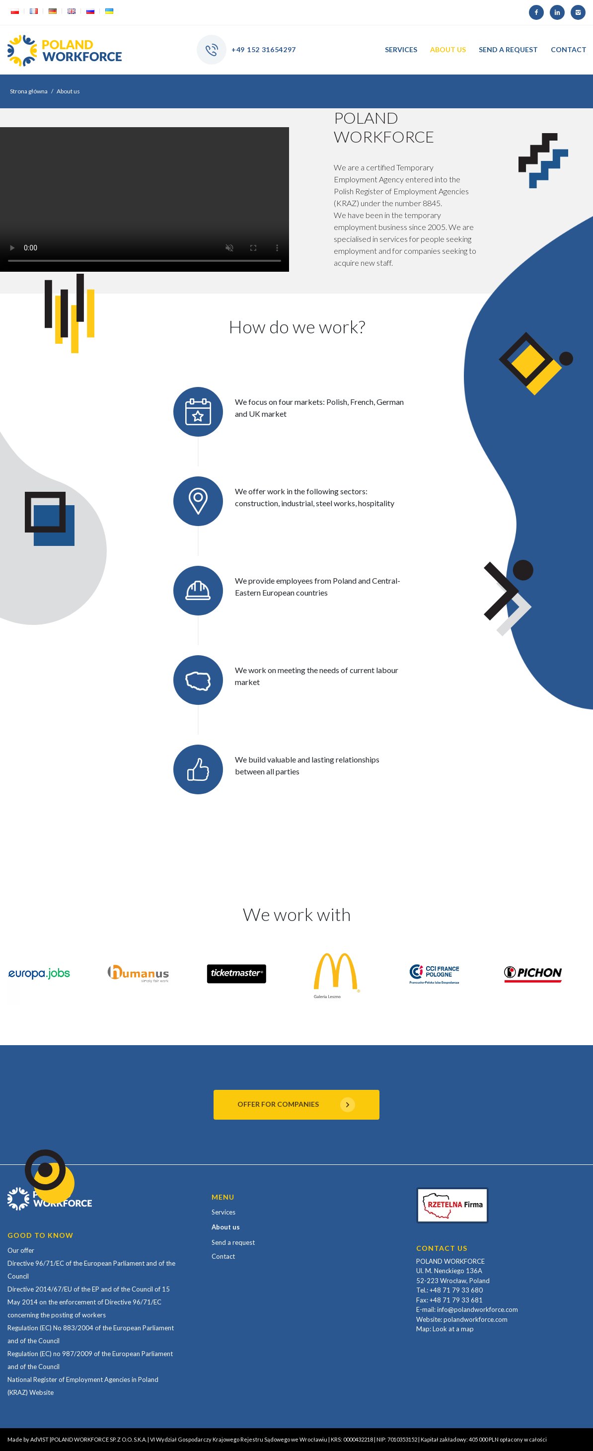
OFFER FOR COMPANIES (296, 1104)
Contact (223, 1256)
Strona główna (29, 91)
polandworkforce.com (476, 1319)
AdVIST (39, 1439)
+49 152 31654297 (263, 49)
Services (223, 1212)
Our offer (20, 1250)
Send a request (233, 1242)
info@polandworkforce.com (477, 1309)
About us (226, 1227)
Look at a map (453, 1329)
